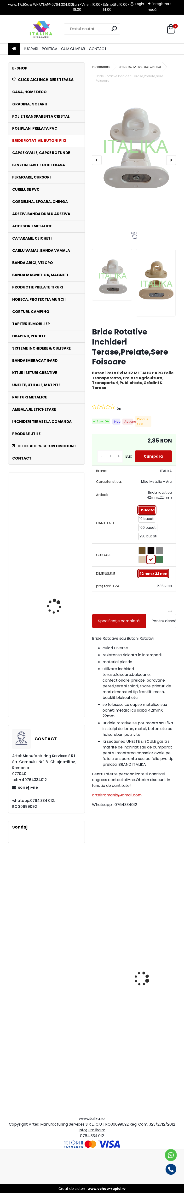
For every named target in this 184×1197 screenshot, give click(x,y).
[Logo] (41, 29)
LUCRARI (31, 48)
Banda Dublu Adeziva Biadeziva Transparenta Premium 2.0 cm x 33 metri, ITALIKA (155, 1009)
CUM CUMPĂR (73, 48)
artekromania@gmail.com (117, 799)
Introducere (101, 66)
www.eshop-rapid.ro (107, 1192)
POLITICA (49, 48)
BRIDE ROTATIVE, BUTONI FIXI (140, 66)
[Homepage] (14, 49)
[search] (114, 28)
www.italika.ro (92, 1122)
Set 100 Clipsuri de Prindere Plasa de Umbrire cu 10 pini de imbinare (57, 683)
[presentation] (97, 160)
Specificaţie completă (119, 624)
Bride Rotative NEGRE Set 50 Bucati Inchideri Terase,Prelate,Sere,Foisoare (42, 545)
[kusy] (109, 458)
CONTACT (98, 48)
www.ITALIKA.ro (20, 4)
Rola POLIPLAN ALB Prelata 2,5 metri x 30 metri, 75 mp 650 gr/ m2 (60, 644)
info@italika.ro (92, 1133)
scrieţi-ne (28, 787)
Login (139, 3)
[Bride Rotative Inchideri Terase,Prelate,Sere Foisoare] (134, 144)
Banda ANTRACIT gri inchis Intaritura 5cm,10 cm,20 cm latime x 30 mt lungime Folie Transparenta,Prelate (116, 999)
